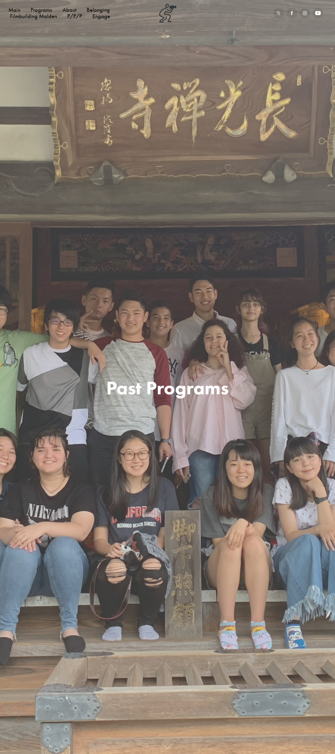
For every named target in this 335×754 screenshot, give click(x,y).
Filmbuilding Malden (33, 16)
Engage (101, 16)
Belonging (98, 10)
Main (14, 10)
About (69, 10)
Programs (41, 10)
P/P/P (74, 16)
